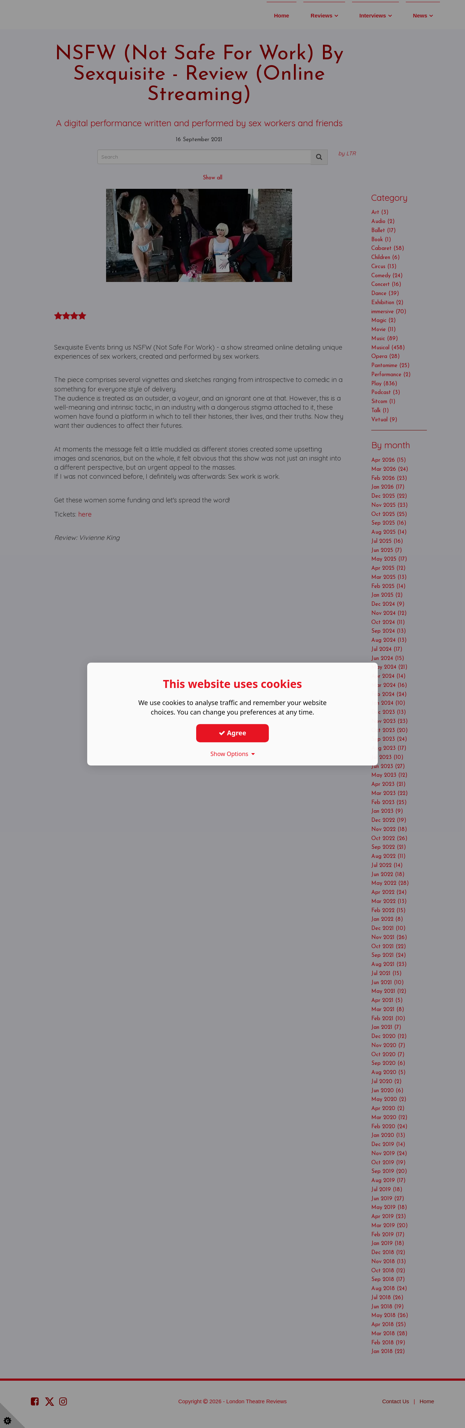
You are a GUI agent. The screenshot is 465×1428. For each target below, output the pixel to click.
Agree (232, 732)
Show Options (232, 754)
